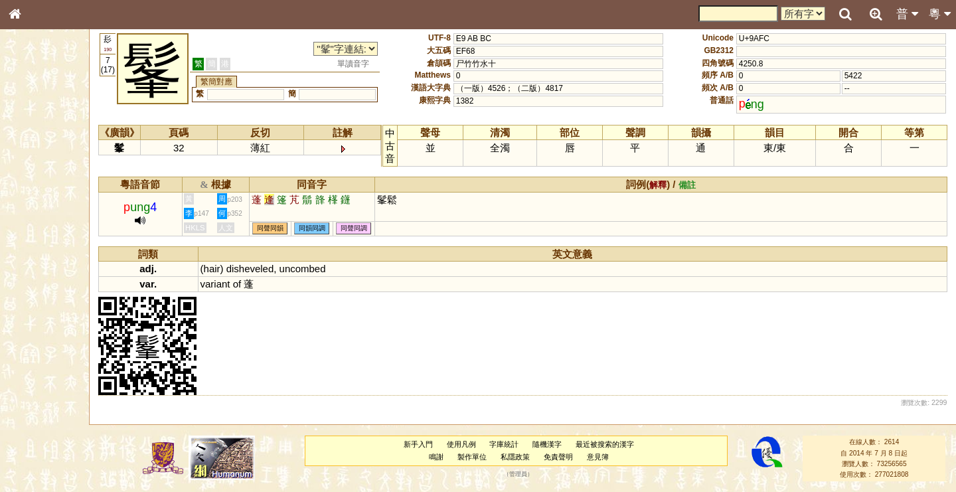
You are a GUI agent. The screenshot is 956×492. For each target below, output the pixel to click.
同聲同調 (379, 228)
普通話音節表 (40, 361)
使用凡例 (472, 444)
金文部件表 (36, 213)
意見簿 (609, 457)
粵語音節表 (36, 260)
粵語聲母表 (36, 272)
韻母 (45, 349)
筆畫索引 (32, 189)
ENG (58, 146)
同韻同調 (337, 228)
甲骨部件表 (36, 201)
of (262, 283)
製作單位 (483, 457)
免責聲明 (569, 457)
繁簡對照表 (36, 444)
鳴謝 (448, 457)
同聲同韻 (295, 228)
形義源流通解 (40, 225)
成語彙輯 (32, 432)
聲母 (27, 349)
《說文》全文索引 (48, 408)
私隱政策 (526, 457)
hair (237, 268)
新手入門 (429, 444)
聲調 (63, 349)
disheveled (275, 268)
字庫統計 (515, 444)
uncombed (328, 268)
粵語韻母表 (36, 284)
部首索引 (32, 177)
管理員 (529, 474)
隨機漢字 (558, 444)
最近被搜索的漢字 (616, 444)
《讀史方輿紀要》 (48, 420)
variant (241, 283)
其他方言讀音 (40, 373)
